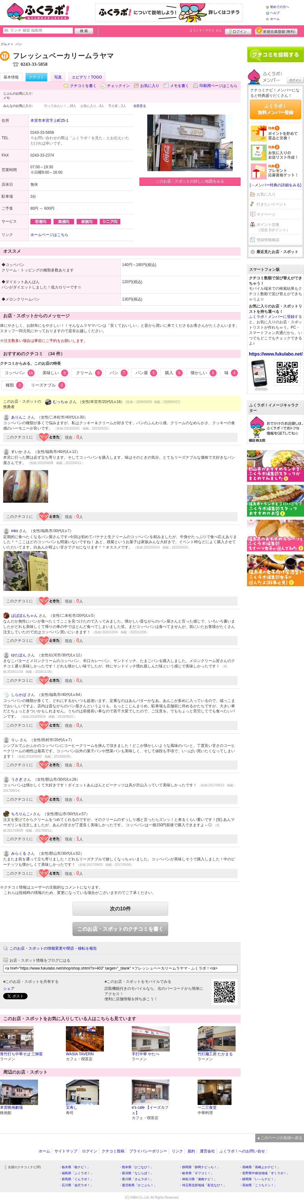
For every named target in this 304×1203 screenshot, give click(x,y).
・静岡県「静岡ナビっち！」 (199, 1167)
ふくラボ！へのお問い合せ (242, 1151)
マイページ (266, 214)
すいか (16, 452)
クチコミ (36, 77)
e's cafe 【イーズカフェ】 (150, 1110)
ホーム (275, 19)
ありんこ (18, 417)
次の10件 (120, 908)
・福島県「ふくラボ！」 (76, 1173)
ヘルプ (275, 13)
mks (14, 531)
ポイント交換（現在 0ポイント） (273, 227)
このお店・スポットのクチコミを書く (120, 929)
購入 (174, 372)
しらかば (18, 694)
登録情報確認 (267, 240)
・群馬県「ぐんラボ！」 (76, 1179)
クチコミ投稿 (113, 1151)
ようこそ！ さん (205, 30)
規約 (191, 1151)
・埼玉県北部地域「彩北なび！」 (202, 1185)
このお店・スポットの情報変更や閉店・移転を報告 (53, 948)
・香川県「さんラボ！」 (136, 1179)
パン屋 (146, 372)
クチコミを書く (83, 86)
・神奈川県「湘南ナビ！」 (198, 1179)
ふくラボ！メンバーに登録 (271, 316)
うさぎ (16, 779)
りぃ (15, 740)
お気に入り (149, 86)
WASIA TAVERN (80, 1054)
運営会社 (207, 1151)
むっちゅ (60, 402)
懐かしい (204, 372)
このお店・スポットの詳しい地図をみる (190, 181)
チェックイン (118, 86)
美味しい (55, 372)
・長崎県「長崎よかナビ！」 (259, 1167)
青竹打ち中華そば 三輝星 (21, 1054)
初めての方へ (279, 7)
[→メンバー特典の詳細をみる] (275, 185)
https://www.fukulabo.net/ (276, 354)
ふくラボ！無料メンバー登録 (275, 109)
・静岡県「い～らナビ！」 (258, 1179)
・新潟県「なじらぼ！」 (136, 1173)
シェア (9, 988)
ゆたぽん (18, 655)
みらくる (18, 853)
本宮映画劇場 (11, 1107)
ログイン (238, 31)
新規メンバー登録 (276, 31)
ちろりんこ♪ (21, 814)
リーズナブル (48, 385)
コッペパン (19, 372)
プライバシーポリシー (148, 1151)
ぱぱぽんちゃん (24, 615)
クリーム (89, 372)
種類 (14, 385)
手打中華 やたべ (145, 1054)
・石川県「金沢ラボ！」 (76, 1185)
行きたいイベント (271, 204)
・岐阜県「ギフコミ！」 (196, 1173)
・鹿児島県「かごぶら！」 (138, 1185)
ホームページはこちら (49, 235)
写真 (58, 77)
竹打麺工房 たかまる (215, 1054)
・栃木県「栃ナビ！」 (74, 1167)
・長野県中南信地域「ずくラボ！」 (264, 1173)
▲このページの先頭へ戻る (279, 1138)
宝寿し (71, 1107)
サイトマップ (65, 1151)
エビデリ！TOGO (87, 77)
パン (119, 372)
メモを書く (179, 86)
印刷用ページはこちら (219, 86)
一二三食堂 (207, 1107)
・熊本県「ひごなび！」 (136, 1167)
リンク (177, 1151)
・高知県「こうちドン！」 (258, 1185)
